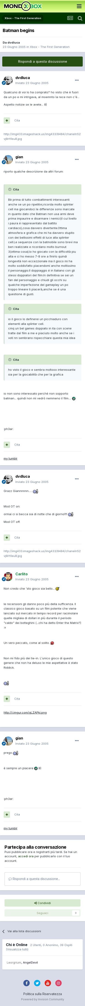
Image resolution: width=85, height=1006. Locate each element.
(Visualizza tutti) (17, 949)
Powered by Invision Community (42, 999)
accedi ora (26, 856)
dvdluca (13, 42)
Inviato (32, 83)
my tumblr (10, 458)
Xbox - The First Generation (50, 47)
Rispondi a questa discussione (42, 61)
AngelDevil (30, 962)
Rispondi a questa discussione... (34, 879)
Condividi (42, 903)
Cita (17, 120)
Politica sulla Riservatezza (42, 994)
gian (19, 157)
